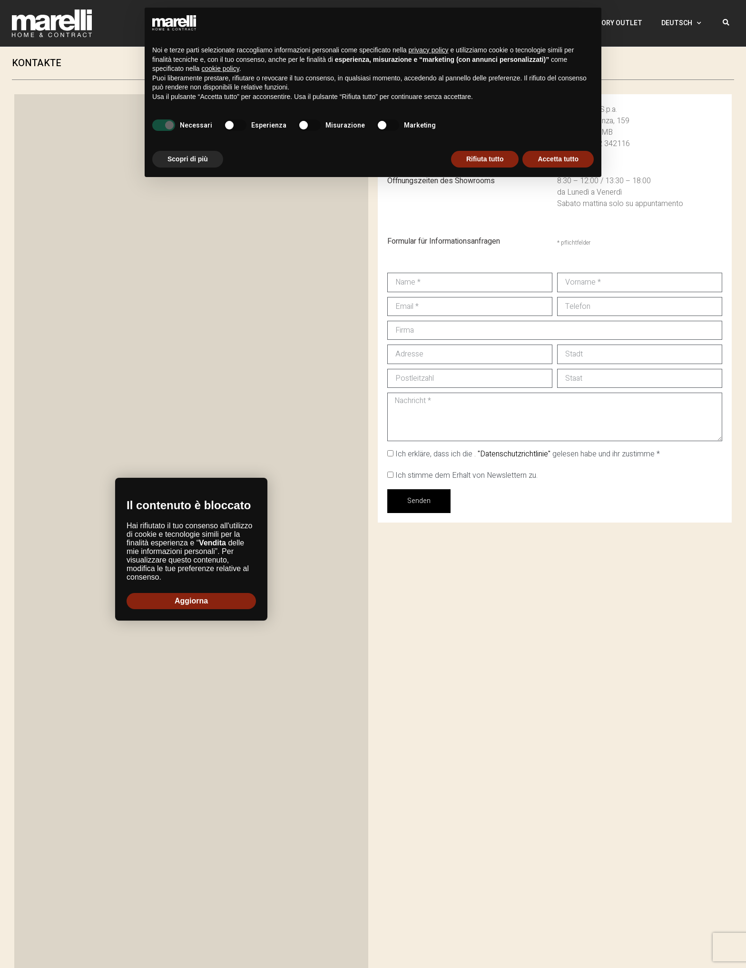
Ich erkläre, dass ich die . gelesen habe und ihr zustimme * (527, 454)
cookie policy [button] (220, 68)
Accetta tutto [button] (558, 159)
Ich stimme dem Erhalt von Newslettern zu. (466, 475)
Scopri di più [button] (187, 159)
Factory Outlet (613, 23)
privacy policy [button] (429, 50)
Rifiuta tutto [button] (485, 159)
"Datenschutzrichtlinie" (514, 454)
